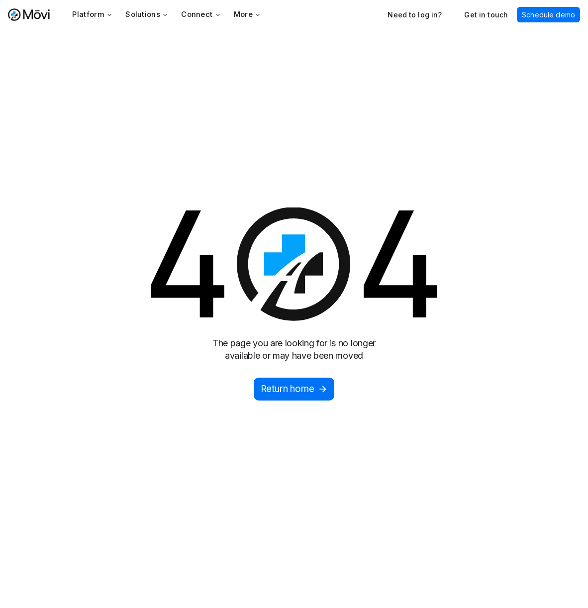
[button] (92, 15)
